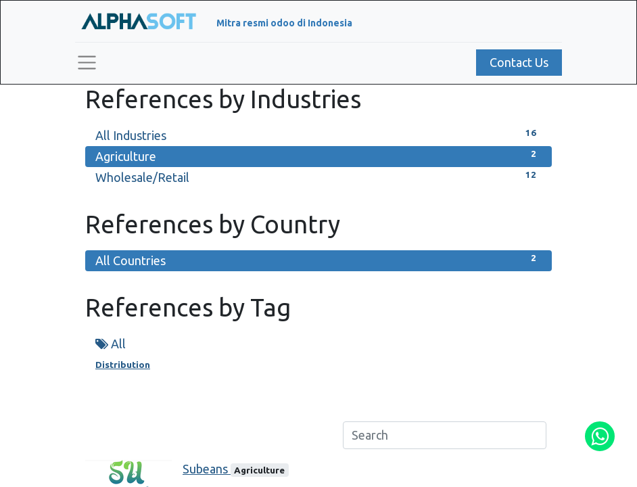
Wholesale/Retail (318, 176)
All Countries (318, 259)
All (110, 343)
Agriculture (318, 155)
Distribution (122, 364)
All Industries (318, 134)
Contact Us (519, 62)
